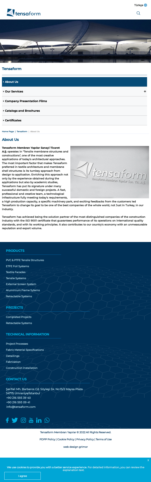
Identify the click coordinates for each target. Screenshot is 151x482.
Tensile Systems (16, 278)
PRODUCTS (15, 251)
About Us (11, 82)
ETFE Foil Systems (17, 266)
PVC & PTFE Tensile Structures (25, 260)
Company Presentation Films (26, 101)
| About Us (33, 131)
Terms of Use (104, 439)
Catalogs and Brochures (22, 111)
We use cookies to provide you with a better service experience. (47, 467)
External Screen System (21, 284)
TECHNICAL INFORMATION (27, 334)
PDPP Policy (47, 439)
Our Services (14, 91)
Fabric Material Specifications (25, 349)
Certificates (13, 120)
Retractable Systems (19, 296)
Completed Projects (18, 317)
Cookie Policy (65, 439)
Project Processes (17, 343)
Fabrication (13, 361)
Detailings (12, 356)
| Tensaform (20, 131)
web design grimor (75, 446)
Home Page (8, 131)
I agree (22, 475)
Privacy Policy (85, 439)
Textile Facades (15, 272)
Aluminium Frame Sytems (23, 290)
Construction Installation (22, 368)
